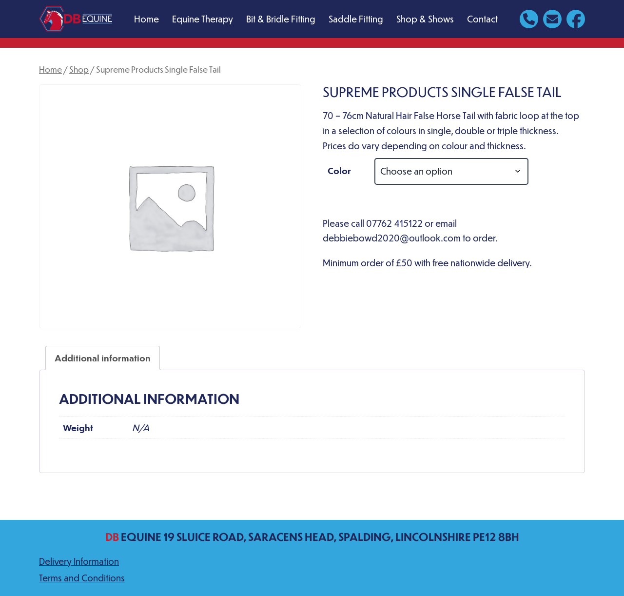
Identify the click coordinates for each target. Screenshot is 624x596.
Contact (482, 18)
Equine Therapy (202, 18)
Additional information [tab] (103, 357)
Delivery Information (79, 561)
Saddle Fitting (356, 18)
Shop (79, 69)
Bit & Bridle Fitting (280, 18)
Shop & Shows (425, 18)
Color (339, 170)
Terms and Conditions (82, 577)
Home (146, 18)
